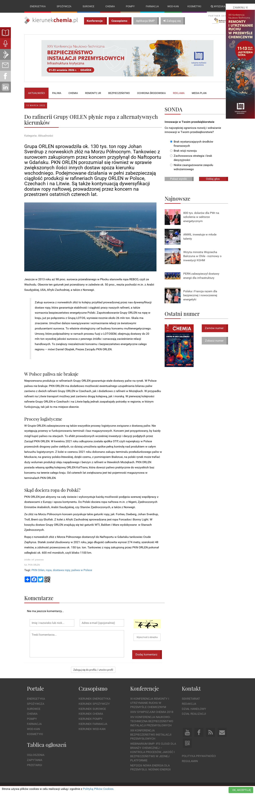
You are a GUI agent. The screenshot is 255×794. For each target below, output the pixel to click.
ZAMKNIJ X (240, 7)
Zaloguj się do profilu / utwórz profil (93, 669)
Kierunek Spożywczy (94, 703)
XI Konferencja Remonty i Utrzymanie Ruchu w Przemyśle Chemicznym (149, 703)
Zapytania (34, 760)
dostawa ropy (61, 570)
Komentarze (38, 597)
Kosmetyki (194, 6)
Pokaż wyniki (178, 178)
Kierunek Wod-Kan (92, 729)
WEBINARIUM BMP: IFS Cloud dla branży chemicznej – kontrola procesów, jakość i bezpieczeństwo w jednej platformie (153, 752)
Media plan (199, 93)
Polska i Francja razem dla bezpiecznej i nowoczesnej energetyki (200, 295)
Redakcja (189, 703)
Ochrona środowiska (151, 93)
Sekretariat (191, 698)
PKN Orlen (38, 570)
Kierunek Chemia (91, 714)
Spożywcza (64, 6)
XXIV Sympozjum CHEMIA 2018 (151, 712)
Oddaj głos (213, 178)
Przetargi (34, 765)
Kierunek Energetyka (94, 698)
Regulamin (190, 761)
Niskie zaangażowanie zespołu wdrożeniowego (191, 167)
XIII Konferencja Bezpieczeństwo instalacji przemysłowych (150, 734)
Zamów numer (214, 328)
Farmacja (152, 6)
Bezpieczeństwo (119, 93)
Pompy (130, 6)
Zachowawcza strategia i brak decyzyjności (191, 158)
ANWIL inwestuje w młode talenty (199, 236)
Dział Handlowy (194, 709)
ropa (49, 570)
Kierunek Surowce (92, 709)
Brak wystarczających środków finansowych (191, 143)
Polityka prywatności (199, 756)
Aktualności (36, 93)
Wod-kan (173, 6)
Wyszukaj (219, 6)
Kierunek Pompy (91, 719)
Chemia (110, 6)
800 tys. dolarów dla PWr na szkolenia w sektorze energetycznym (201, 217)
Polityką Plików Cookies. (98, 789)
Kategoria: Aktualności (38, 136)
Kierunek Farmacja (93, 724)
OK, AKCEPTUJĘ (241, 790)
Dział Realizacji (194, 714)
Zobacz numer (214, 340)
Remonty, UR (93, 93)
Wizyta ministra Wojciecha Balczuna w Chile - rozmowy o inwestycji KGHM (202, 256)
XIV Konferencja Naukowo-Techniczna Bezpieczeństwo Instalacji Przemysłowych (151, 721)
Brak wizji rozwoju (183, 151)
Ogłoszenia (35, 755)
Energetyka (38, 6)
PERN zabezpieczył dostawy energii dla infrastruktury (201, 276)
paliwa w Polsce (81, 570)
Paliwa (56, 93)
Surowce (88, 6)
